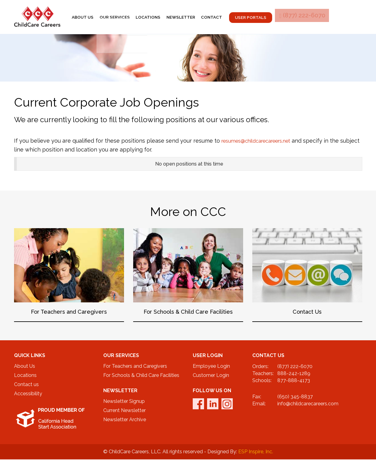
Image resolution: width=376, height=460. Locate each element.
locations (162, 17)
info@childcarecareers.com (307, 404)
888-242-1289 (293, 374)
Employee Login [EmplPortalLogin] (211, 367)
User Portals (273, 17)
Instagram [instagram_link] (227, 404)
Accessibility (28, 394)
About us (91, 17)
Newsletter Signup (124, 402)
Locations (25, 376)
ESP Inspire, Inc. (255, 452)
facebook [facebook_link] (198, 404)
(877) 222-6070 (331, 17)
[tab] (188, 164)
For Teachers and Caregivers (135, 367)
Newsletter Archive (124, 420)
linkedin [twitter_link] (212, 404)
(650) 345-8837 (295, 397)
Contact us (26, 385)
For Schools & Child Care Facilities (141, 376)
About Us (24, 367)
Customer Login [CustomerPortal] (211, 376)
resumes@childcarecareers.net (261, 141)
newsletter (198, 17)
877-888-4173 (293, 381)
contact (232, 17)
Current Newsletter (124, 411)
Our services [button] (125, 17)
